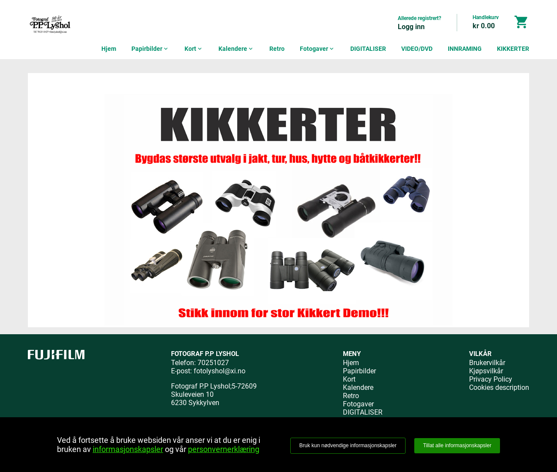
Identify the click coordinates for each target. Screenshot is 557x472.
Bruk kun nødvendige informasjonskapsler (347, 445)
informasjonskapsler (128, 449)
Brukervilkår (487, 363)
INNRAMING (465, 48)
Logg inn (411, 27)
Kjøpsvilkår (486, 371)
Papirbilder (150, 48)
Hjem (108, 48)
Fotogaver (317, 48)
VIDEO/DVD (417, 48)
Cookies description (499, 387)
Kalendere (236, 48)
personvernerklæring (223, 449)
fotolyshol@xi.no (219, 371)
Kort (194, 48)
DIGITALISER (368, 48)
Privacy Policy (490, 379)
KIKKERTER (513, 48)
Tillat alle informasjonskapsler (457, 445)
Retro (277, 48)
